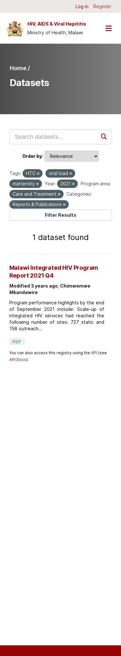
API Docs (17, 359)
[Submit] (104, 136)
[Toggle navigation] (108, 28)
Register (102, 6)
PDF (17, 341)
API (94, 352)
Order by (32, 156)
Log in (82, 6)
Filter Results (60, 215)
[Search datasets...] (53, 136)
